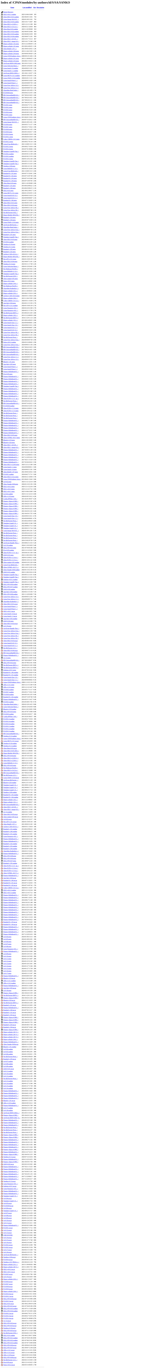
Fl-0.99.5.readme (8, 702)
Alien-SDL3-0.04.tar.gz (10, 650)
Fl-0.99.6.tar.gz (8, 1281)
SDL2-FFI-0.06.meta (9, 858)
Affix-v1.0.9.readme (9, 1103)
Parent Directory (8, 12)
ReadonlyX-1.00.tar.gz (10, 880)
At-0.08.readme (8, 1064)
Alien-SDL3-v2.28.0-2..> (11, 758)
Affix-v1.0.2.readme (9, 983)
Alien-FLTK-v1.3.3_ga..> (11, 398)
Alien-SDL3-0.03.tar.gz (10, 641)
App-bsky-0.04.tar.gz (9, 878)
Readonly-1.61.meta (9, 185)
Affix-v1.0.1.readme (9, 981)
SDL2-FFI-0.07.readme (10, 587)
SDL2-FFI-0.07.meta (9, 861)
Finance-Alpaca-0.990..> (10, 501)
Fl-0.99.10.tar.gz (8, 1294)
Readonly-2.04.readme (10, 848)
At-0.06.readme (8, 1054)
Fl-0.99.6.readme (8, 689)
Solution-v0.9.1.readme (10, 579)
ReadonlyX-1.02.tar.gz (10, 885)
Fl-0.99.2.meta (7, 107)
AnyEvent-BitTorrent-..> (10, 225)
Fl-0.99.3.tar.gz (8, 1247)
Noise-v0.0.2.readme (9, 342)
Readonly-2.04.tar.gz (9, 1027)
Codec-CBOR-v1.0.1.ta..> (11, 888)
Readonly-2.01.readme (10, 834)
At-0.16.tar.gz (7, 1242)
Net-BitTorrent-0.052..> (10, 212)
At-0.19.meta (7, 626)
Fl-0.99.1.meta (7, 105)
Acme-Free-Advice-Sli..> (11, 208)
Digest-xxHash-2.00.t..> (10, 1039)
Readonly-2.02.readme (10, 844)
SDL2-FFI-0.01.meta (9, 548)
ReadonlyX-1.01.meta (10, 173)
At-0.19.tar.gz (7, 1277)
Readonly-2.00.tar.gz (9, 1010)
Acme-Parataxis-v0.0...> (10, 308)
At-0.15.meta (7, 968)
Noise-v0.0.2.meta (8, 281)
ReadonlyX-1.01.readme (10, 675)
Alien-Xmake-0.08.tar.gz (10, 1044)
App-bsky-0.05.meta (9, 364)
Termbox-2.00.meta (9, 166)
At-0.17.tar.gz (7, 1250)
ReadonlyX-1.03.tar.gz (10, 922)
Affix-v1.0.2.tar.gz (9, 1352)
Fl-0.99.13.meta (8, 146)
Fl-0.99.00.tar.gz (8, 1206)
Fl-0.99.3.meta (7, 110)
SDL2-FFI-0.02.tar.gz (9, 1323)
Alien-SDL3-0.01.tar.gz (10, 604)
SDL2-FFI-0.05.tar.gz (9, 1330)
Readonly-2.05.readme (10, 863)
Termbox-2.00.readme (10, 792)
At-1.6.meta (6, 658)
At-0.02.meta (7, 481)
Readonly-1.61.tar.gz (9, 1012)
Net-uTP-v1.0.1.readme (10, 305)
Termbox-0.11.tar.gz (9, 1157)
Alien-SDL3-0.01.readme (11, 17)
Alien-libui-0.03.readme (10, 29)
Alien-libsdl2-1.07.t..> (10, 824)
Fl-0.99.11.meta (8, 137)
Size (34, 7)
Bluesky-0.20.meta (9, 442)
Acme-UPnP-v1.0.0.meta (11, 222)
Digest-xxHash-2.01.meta (11, 58)
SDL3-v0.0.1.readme (9, 14)
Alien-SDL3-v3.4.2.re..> (10, 26)
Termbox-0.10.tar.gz (9, 1328)
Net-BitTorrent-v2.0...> (10, 648)
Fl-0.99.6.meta (7, 124)
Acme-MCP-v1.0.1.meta (10, 193)
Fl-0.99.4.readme (8, 242)
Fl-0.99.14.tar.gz (8, 1318)
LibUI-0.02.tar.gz (8, 1164)
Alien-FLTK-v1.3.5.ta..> (10, 870)
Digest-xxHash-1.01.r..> (10, 320)
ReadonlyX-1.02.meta (10, 176)
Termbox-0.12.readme (10, 736)
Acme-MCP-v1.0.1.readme (11, 75)
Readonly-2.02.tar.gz (9, 1015)
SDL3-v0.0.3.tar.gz (9, 1272)
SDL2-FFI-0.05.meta (9, 765)
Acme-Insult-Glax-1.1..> (10, 322)
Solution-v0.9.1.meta (9, 670)
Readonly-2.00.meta (9, 188)
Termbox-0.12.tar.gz (9, 1181)
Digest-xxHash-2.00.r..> (10, 298)
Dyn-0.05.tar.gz (8, 1362)
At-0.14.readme (8, 1083)
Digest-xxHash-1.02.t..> (10, 800)
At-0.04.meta (7, 937)
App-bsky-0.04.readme (10, 592)
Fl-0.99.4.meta (7, 112)
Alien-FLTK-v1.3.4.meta (10, 408)
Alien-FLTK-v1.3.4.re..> (10, 557)
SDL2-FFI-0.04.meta (9, 755)
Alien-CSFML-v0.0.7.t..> (11, 873)
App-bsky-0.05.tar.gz (9, 988)
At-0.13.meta (7, 963)
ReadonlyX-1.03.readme (10, 795)
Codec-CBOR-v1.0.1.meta (11, 139)
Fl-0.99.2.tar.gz (8, 1245)
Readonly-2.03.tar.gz (9, 1025)
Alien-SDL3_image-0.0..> (11, 41)
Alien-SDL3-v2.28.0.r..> (10, 24)
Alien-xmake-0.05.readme (11, 562)
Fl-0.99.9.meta (7, 132)
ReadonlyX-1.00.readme (10, 672)
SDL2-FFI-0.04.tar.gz (9, 1299)
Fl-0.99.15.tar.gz (8, 1301)
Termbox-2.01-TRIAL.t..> (11, 1262)
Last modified (27, 7)
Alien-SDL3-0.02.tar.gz (10, 623)
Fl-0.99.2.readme (8, 154)
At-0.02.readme (8, 494)
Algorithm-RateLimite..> (11, 90)
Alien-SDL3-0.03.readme (11, 34)
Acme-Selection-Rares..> (11, 66)
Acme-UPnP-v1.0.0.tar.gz (11, 777)
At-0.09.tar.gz (7, 1218)
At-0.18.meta (7, 990)
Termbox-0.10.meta (9, 244)
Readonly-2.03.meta (9, 217)
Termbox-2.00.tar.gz (9, 1257)
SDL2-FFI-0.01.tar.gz (9, 1306)
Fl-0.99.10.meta (8, 134)
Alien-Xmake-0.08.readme (11, 570)
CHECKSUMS (8, 1235)
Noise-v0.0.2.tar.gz (9, 1365)
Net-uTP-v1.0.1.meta (9, 259)
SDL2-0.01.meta (8, 190)
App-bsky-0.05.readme (10, 618)
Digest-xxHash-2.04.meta (11, 53)
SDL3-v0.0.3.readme (9, 892)
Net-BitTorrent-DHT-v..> (11, 313)
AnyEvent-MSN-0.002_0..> (11, 1118)
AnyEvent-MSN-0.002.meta (11, 63)
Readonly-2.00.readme (10, 831)
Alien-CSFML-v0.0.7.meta (11, 437)
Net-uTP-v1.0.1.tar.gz (10, 822)
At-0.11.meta (7, 959)
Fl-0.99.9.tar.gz (8, 1289)
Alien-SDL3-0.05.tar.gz (10, 814)
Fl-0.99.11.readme (8, 726)
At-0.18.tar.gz (7, 1252)
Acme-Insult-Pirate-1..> (10, 80)
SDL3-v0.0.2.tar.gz (9, 1269)
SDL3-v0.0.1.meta (9, 491)
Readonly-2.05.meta (9, 249)
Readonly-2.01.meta (9, 234)
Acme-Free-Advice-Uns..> (11, 230)
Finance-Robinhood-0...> (11, 371)
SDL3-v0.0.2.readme (9, 890)
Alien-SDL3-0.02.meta (10, 205)
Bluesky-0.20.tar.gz (9, 1000)
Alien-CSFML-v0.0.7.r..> (11, 567)
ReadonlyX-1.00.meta (10, 200)
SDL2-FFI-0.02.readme (10, 1340)
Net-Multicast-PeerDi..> (10, 269)
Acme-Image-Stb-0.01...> (11, 19)
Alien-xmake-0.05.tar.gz (10, 817)
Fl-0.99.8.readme (8, 694)
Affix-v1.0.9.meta (8, 496)
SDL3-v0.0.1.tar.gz (9, 611)
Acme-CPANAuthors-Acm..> (12, 56)
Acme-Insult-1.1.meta (10, 467)
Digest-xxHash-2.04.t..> (10, 1291)
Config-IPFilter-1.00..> (10, 499)
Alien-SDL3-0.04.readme (11, 36)
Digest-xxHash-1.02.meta (11, 44)
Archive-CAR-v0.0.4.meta (11, 296)
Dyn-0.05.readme (8, 550)
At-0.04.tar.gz (7, 1198)
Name (12, 7)
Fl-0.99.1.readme (8, 474)
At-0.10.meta (7, 956)
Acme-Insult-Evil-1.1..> (10, 198)
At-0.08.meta (7, 946)
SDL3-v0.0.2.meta (9, 486)
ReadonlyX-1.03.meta (10, 178)
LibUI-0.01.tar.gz (8, 1069)
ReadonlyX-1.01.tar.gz (10, 883)
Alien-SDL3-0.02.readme (11, 31)
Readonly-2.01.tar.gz (9, 1005)
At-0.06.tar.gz (7, 1208)
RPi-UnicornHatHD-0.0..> (11, 95)
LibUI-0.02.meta (8, 621)
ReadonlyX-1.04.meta (10, 181)
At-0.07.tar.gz (7, 1213)
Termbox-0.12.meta (9, 264)
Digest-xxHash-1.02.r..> (10, 315)
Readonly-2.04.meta (9, 220)
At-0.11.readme (8, 1071)
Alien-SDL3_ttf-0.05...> (10, 39)
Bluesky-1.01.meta (9, 362)
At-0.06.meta (7, 941)
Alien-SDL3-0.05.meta (10, 435)
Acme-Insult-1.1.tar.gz (10, 616)
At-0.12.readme (8, 1076)
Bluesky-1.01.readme (9, 1047)
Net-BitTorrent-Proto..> (10, 337)
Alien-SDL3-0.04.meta (10, 261)
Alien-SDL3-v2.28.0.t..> (10, 760)
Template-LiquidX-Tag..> (11, 151)
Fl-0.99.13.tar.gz (8, 1316)
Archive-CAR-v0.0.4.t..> (11, 826)
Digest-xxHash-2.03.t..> (10, 1279)
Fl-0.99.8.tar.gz (8, 1286)
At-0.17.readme (8, 1108)
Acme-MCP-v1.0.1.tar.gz (11, 741)
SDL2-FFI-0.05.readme (10, 1308)
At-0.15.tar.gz (7, 1240)
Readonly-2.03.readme (10, 846)
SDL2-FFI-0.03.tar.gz (9, 1325)
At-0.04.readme (8, 1049)
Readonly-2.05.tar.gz (9, 1059)
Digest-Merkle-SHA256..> (11, 215)
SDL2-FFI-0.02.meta (9, 663)
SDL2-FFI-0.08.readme (10, 594)
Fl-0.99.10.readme (8, 724)
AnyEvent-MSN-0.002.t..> (11, 1113)
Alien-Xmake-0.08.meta (10, 484)
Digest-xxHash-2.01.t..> (10, 1264)
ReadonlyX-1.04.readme (10, 797)
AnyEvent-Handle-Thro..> (11, 543)
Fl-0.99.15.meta (8, 159)
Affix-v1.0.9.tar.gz (9, 1355)
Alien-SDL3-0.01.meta (10, 203)
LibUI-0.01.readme (9, 572)
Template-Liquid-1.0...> (10, 523)
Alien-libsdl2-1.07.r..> (10, 48)
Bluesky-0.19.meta (9, 440)
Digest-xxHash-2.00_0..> (11, 1032)
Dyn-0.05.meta (7, 374)
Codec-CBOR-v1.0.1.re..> (11, 300)
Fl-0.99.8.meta (7, 129)
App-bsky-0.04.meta (9, 303)
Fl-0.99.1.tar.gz (8, 1228)
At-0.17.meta (7, 973)
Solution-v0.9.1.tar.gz (9, 1186)
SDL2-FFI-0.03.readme (10, 1343)
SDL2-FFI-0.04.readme (10, 1311)
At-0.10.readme (8, 1074)
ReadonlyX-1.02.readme (10, 697)
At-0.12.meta (7, 961)
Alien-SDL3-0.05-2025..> (11, 751)
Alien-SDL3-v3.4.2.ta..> (10, 770)
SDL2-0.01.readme (9, 1335)
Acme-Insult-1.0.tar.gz (10, 614)
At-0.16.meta (7, 971)
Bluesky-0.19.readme (9, 709)
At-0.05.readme (8, 1051)
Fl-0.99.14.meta (8, 149)
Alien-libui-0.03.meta (9, 183)
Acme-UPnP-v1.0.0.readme (11, 78)
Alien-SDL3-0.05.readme (11, 22)
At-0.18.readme (8, 1110)
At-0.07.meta (7, 944)
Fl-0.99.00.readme (8, 406)
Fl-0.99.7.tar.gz (8, 1284)
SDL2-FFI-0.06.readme (10, 584)
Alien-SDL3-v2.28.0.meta (11, 464)
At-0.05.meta (7, 939)
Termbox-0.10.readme (10, 743)
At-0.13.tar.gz (7, 1233)
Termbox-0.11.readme (10, 746)
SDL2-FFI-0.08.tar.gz (9, 1357)
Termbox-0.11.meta (9, 247)
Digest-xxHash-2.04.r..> (10, 283)
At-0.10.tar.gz (7, 1220)
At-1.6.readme (7, 812)
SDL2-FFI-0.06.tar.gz (9, 1345)
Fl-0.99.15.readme (8, 731)
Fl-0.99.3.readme (8, 156)
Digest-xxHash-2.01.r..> (10, 291)
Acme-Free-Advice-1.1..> (11, 88)
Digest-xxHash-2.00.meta (11, 51)
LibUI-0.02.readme (9, 589)
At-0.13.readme (8, 1081)
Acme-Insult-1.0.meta (10, 469)
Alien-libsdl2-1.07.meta (10, 472)
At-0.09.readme (8, 1066)
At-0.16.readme (8, 1088)
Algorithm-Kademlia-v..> (11, 288)
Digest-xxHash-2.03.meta (11, 61)
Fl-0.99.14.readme (8, 721)
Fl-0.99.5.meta (7, 115)
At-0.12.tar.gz (7, 1230)
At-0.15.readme (8, 1086)
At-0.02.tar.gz (7, 819)
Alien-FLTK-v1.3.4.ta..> (10, 868)
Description (40, 7)
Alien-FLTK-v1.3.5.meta (10, 411)
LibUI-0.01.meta (8, 555)
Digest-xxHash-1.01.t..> (10, 802)
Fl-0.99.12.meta (8, 141)
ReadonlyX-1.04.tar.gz (10, 924)
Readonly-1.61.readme (10, 829)
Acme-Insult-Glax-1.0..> (10, 325)
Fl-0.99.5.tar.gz (8, 1274)
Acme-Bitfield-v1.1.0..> (10, 168)
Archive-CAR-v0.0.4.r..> (11, 254)
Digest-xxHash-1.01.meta (11, 46)
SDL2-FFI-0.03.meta (9, 711)
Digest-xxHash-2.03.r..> (10, 293)
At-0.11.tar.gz (7, 1223)
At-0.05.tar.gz (7, 1203)
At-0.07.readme (8, 1061)
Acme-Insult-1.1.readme (10, 71)
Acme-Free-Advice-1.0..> (11, 85)
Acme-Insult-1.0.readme (10, 68)
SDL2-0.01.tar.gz (8, 1303)
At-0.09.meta (7, 954)
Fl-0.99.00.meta (8, 93)
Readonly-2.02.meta (9, 252)
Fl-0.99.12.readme (8, 729)
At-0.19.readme (8, 545)
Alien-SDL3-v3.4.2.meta (10, 477)
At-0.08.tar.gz (7, 1215)
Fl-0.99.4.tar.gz (8, 1259)
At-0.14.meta (7, 966)
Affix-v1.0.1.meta (8, 685)
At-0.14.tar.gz (7, 1237)
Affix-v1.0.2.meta (8, 687)
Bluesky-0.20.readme (9, 782)
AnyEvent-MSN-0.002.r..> (11, 73)
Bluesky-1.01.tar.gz (9, 1100)
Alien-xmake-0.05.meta (10, 278)
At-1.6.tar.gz (7, 1321)
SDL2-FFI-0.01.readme (10, 1338)
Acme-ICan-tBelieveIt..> (10, 144)
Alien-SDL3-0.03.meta (10, 239)
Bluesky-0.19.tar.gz (9, 978)
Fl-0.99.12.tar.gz (8, 1313)
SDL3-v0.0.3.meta (9, 489)
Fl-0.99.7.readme (8, 692)
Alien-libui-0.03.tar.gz (10, 748)
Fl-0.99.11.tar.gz (8, 1296)
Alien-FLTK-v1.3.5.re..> (10, 560)
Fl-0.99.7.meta (7, 127)
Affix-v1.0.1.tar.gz (9, 1350)
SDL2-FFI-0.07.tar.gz (9, 1347)
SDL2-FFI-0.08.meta (9, 856)
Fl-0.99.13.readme (8, 719)
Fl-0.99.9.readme (8, 714)
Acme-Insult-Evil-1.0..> (10, 195)
